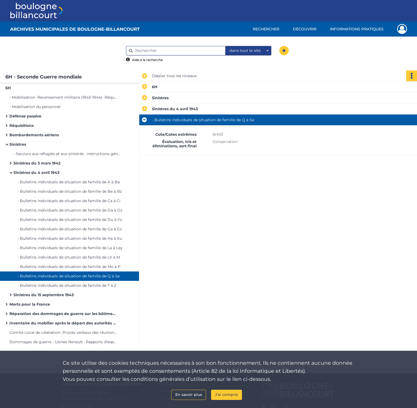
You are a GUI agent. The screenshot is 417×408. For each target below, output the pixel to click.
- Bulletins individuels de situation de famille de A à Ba (68, 182)
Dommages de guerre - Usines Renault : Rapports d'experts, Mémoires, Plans (63, 341)
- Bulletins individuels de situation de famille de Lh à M (68, 257)
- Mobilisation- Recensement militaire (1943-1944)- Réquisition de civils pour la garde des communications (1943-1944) (63, 97)
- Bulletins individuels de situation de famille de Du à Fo (69, 219)
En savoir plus (188, 394)
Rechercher (266, 29)
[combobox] (248, 51)
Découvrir (304, 29)
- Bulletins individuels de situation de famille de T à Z (66, 285)
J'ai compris (226, 394)
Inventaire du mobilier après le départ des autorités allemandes (63, 323)
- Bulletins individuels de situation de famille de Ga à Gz (69, 229)
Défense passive (25, 116)
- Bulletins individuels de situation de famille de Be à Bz (69, 191)
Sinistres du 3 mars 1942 (36, 163)
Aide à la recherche (147, 60)
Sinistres (17, 144)
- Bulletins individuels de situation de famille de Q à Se (68, 276)
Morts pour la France (29, 304)
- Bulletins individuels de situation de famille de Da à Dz (69, 210)
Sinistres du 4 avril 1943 (36, 172)
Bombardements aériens (34, 135)
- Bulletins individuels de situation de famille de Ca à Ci (68, 200)
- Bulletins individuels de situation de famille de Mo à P (68, 266)
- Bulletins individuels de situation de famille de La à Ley (70, 247)
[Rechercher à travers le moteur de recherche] (178, 50)
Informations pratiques (357, 29)
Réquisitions (21, 125)
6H (8, 87)
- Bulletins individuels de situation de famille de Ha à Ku (69, 238)
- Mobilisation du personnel (34, 106)
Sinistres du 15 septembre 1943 (43, 294)
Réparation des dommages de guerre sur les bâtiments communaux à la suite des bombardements (63, 313)
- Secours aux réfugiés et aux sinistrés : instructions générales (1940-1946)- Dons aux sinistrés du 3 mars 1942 (67, 153)
